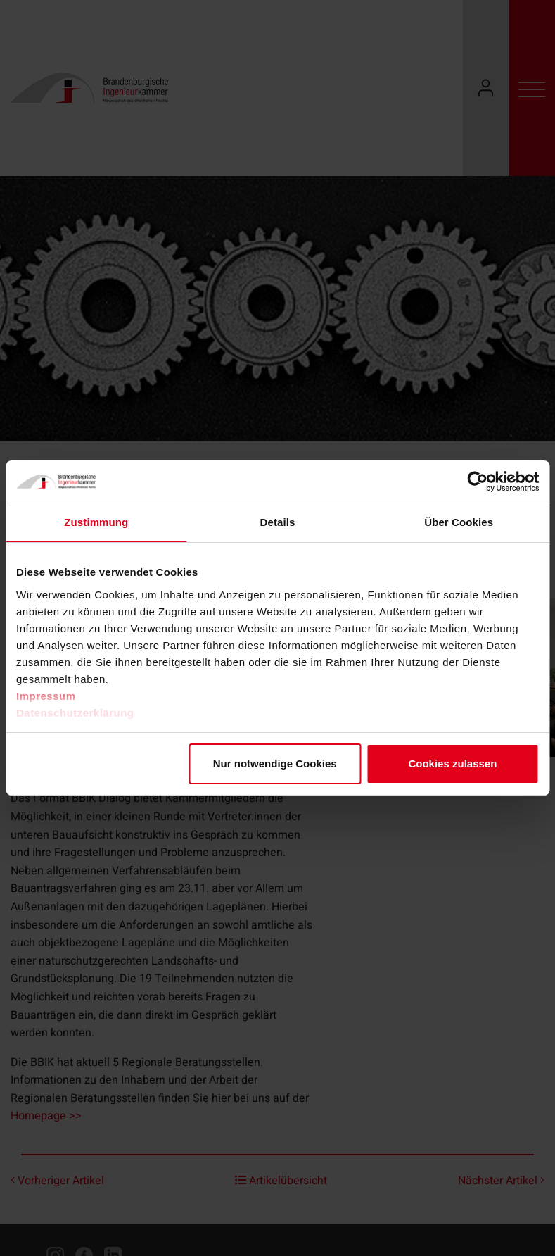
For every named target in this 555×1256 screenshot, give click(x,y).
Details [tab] (277, 522)
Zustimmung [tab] (96, 522)
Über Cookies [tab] (458, 522)
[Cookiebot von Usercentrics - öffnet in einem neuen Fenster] (477, 481)
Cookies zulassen (452, 764)
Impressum (46, 696)
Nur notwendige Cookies (275, 764)
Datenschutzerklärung (75, 713)
